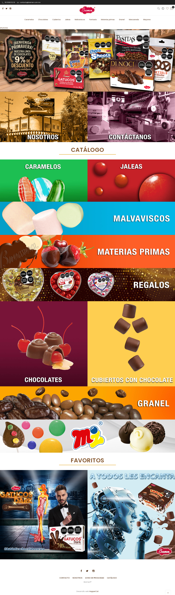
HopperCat (94, 591)
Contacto (64, 578)
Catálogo (112, 578)
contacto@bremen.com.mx (28, 2)
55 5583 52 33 (8, 2)
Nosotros (77, 578)
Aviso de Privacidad (94, 578)
